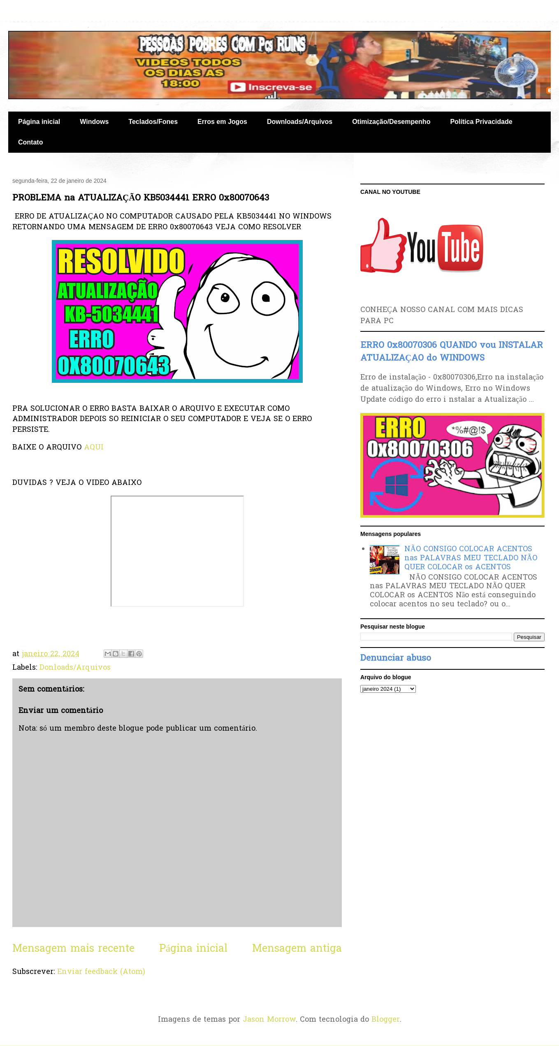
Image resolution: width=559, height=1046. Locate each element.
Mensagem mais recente (73, 949)
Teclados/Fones (153, 121)
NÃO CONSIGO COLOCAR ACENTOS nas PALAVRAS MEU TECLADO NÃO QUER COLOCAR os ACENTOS (470, 558)
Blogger (385, 1019)
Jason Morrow (269, 1019)
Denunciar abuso (395, 658)
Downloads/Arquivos (299, 121)
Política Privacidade (481, 121)
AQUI (94, 447)
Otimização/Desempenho (391, 121)
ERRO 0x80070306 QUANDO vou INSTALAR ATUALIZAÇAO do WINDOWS (451, 352)
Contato (30, 142)
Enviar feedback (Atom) (101, 972)
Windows (94, 121)
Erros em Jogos (222, 121)
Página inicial (39, 121)
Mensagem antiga (297, 949)
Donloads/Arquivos (75, 667)
